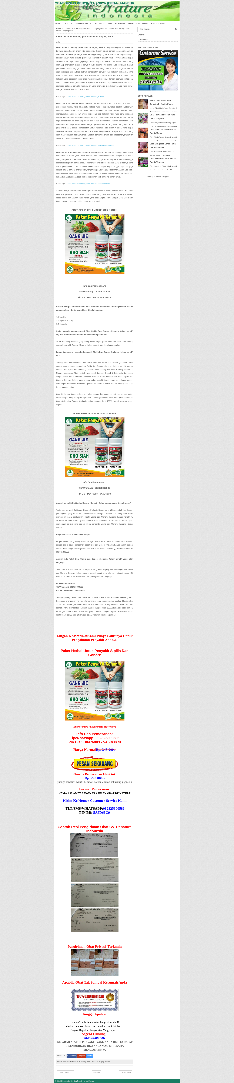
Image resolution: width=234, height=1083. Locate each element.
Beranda (96, 1072)
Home (58, 24)
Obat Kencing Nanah (138, 24)
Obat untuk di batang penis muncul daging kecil (84, 28)
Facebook (71, 1056)
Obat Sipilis (99, 24)
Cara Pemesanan (83, 24)
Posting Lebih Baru (66, 1072)
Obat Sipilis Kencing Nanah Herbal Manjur (94, 3)
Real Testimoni (158, 24)
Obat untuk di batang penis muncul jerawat (85, 96)
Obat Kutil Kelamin (117, 24)
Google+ (81, 1056)
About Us (67, 24)
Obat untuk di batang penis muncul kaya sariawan (88, 184)
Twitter (90, 1056)
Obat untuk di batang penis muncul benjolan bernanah (90, 145)
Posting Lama (126, 1072)
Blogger (166, 176)
